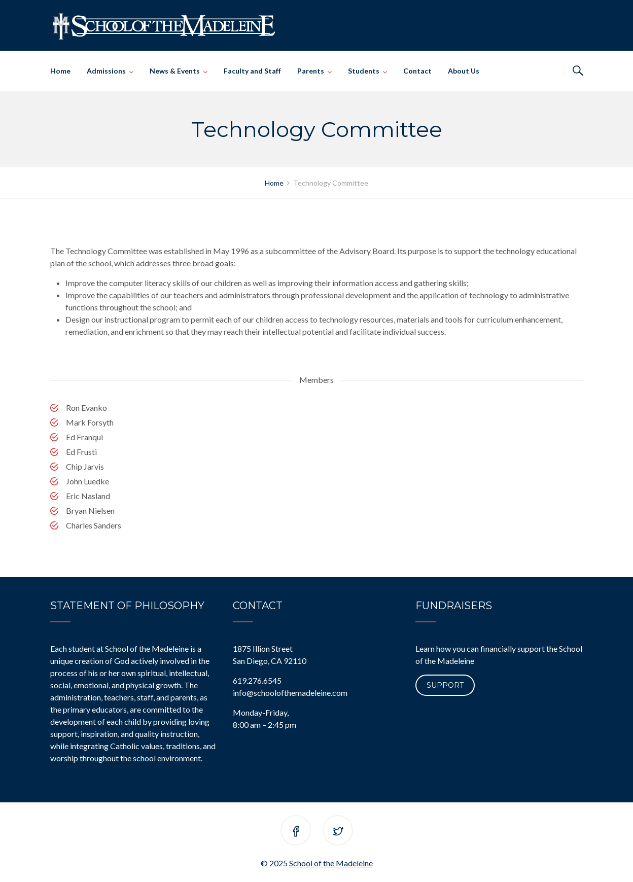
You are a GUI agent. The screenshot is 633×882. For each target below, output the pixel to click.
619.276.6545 (257, 680)
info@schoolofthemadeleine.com (290, 692)
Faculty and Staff (252, 70)
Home (60, 70)
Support (445, 685)
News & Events (175, 70)
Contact (417, 70)
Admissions (106, 70)
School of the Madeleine (331, 863)
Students (363, 70)
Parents (310, 70)
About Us (463, 70)
